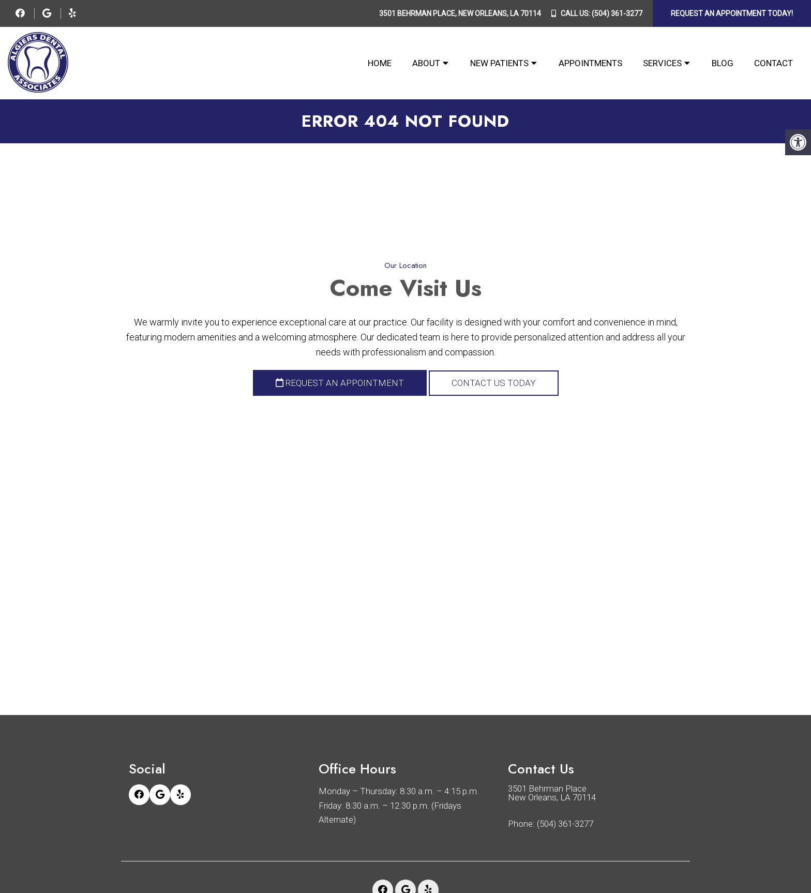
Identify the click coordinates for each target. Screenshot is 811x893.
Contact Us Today (494, 383)
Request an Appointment (340, 383)
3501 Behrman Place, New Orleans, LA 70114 (460, 13)
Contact (773, 63)
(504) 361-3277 (617, 13)
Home (380, 63)
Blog (722, 63)
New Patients (499, 63)
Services (662, 63)
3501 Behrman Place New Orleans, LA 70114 (552, 793)
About (426, 63)
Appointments (590, 63)
